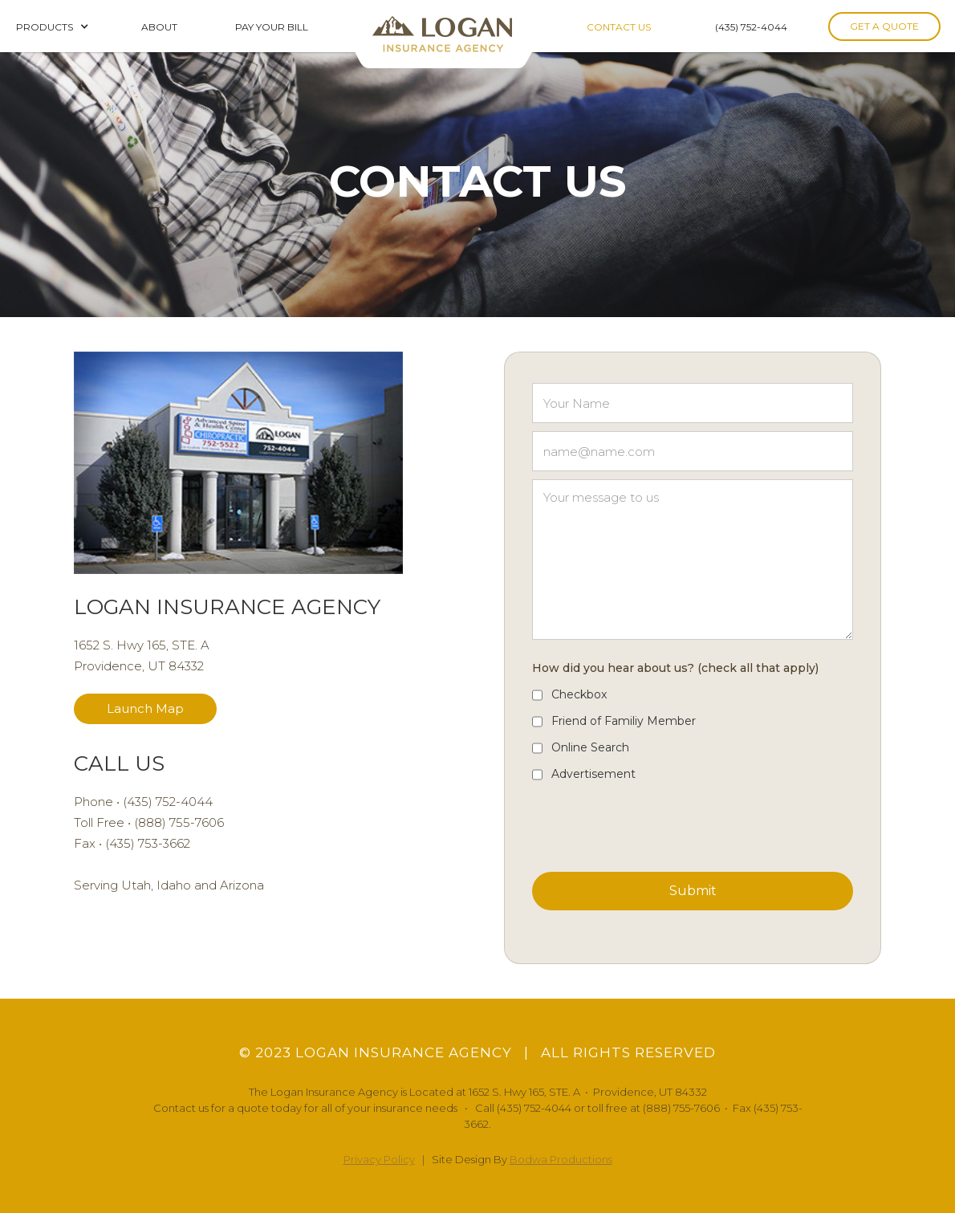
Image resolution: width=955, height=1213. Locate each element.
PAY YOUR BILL (271, 27)
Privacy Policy (379, 1159)
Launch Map (145, 708)
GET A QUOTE (884, 26)
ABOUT (160, 27)
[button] (52, 26)
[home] (445, 34)
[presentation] (654, 823)
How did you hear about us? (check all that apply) (675, 668)
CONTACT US (619, 27)
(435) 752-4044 (751, 27)
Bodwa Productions (561, 1159)
